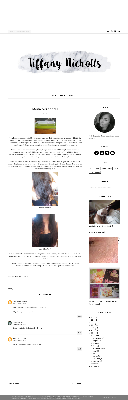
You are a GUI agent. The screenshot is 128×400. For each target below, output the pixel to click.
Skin (91, 172)
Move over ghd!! (99, 348)
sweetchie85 (18, 322)
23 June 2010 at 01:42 (19, 341)
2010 (92, 333)
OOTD (116, 168)
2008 (93, 366)
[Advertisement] (64, 15)
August (95, 341)
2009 (93, 364)
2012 (92, 330)
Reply (79, 316)
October (96, 335)
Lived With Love (19, 338)
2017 (92, 317)
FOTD (91, 168)
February (96, 359)
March (95, 356)
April (94, 354)
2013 (92, 328)
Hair (97, 168)
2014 (93, 325)
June (94, 346)
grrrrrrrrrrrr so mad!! (97, 232)
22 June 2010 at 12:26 (19, 324)
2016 (92, 320)
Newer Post (14, 384)
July (94, 343)
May (94, 351)
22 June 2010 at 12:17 (19, 304)
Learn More (105, 397)
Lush (110, 168)
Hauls (103, 168)
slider (97, 172)
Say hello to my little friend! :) (101, 226)
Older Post (76, 384)
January (96, 361)
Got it (114, 397)
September (97, 338)
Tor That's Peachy (20, 301)
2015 (92, 323)
